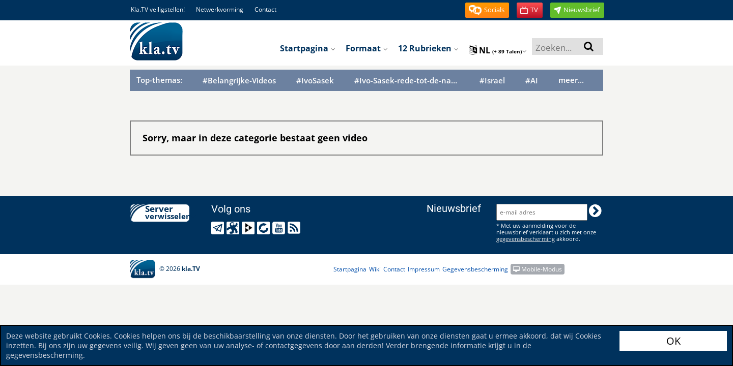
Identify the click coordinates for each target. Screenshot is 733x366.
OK (673, 341)
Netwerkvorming (219, 9)
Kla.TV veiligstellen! (158, 9)
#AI (531, 80)
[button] (487, 10)
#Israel (492, 80)
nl (498, 50)
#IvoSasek (315, 80)
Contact (265, 9)
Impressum (424, 269)
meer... (571, 80)
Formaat (367, 48)
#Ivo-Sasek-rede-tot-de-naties (406, 80)
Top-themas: (159, 80)
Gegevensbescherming (475, 269)
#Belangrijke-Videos (239, 80)
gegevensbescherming (525, 238)
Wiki (375, 269)
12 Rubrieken (428, 48)
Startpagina (307, 48)
